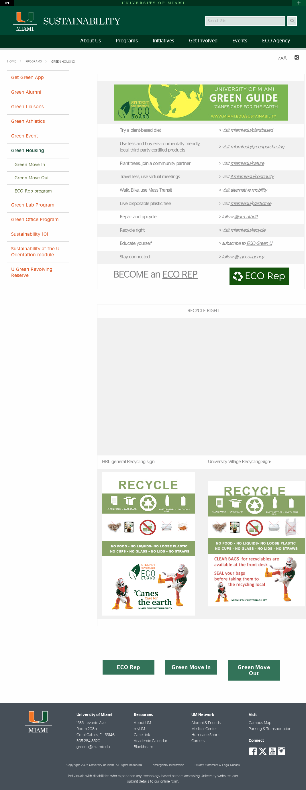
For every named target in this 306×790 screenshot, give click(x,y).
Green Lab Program (32, 205)
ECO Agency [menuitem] (276, 41)
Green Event (24, 136)
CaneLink (142, 735)
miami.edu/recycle (247, 230)
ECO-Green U (259, 243)
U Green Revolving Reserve (31, 272)
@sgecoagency (249, 257)
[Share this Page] (295, 58)
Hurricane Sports (205, 735)
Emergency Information (168, 765)
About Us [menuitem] (90, 41)
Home (12, 61)
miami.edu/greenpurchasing (257, 147)
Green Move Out (32, 178)
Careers (198, 741)
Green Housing (63, 61)
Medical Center (204, 729)
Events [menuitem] (239, 41)
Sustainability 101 (29, 234)
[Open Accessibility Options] (7, 3)
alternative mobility (248, 190)
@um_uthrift (246, 217)
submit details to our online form (152, 781)
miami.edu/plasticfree (250, 204)
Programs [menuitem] (127, 41)
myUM (139, 729)
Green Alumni (26, 92)
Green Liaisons (27, 107)
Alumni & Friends (206, 723)
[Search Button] (292, 21)
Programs (34, 61)
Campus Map (260, 723)
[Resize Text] (282, 58)
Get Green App (27, 77)
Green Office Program (35, 219)
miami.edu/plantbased (251, 130)
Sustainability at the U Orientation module (35, 252)
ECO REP (179, 275)
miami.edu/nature (247, 164)
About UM (142, 723)
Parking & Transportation (270, 729)
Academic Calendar (150, 741)
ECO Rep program (33, 191)
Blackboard (143, 747)
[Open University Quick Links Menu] (299, 3)
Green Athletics (28, 121)
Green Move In (30, 165)
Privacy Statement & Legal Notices (217, 765)
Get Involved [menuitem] (203, 41)
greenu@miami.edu (93, 747)
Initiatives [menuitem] (163, 41)
